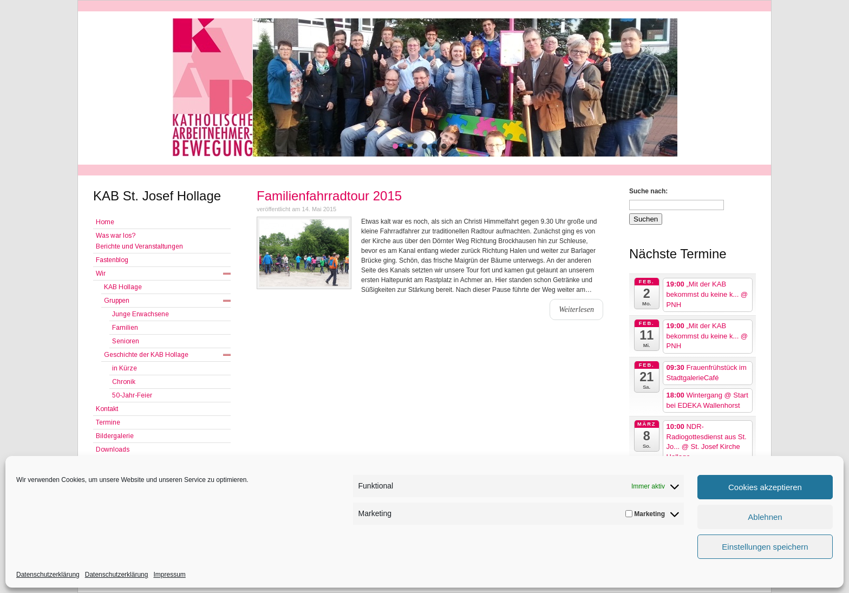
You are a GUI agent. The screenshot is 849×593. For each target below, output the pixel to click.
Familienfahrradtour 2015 (329, 195)
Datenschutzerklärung (48, 574)
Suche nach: (648, 191)
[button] (395, 146)
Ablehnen (765, 517)
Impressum (169, 574)
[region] (424, 87)
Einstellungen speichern (765, 546)
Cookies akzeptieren (765, 487)
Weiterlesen (576, 309)
